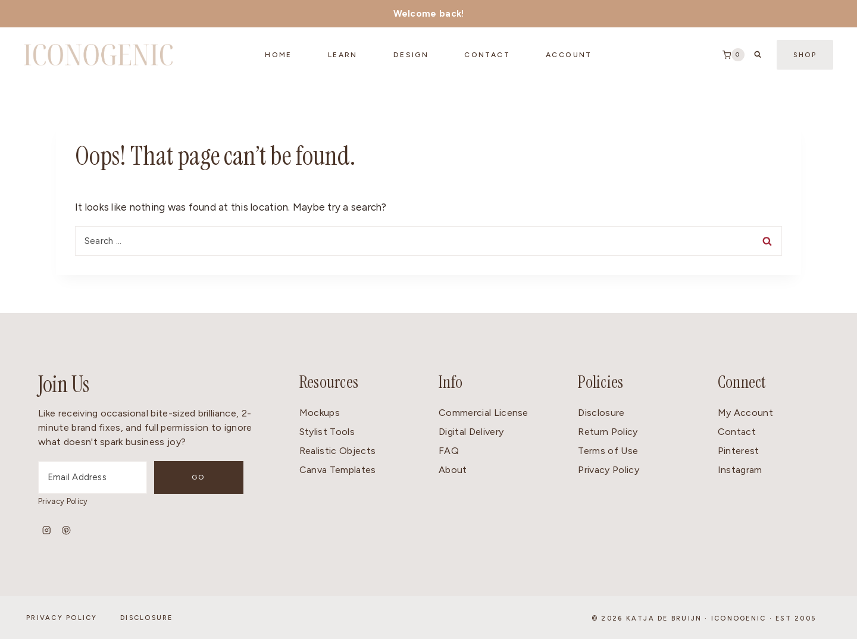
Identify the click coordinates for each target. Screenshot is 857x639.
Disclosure (601, 412)
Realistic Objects (337, 450)
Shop (805, 55)
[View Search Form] (757, 55)
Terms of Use (608, 450)
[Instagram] (46, 530)
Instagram (740, 469)
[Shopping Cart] (733, 55)
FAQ (449, 450)
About (453, 469)
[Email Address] (107, 477)
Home (278, 55)
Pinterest (738, 450)
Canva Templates (337, 469)
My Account (745, 412)
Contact (737, 431)
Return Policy (607, 431)
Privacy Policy (62, 501)
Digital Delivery (471, 431)
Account (569, 55)
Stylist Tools (327, 431)
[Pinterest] (66, 530)
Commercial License (483, 412)
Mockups (319, 412)
